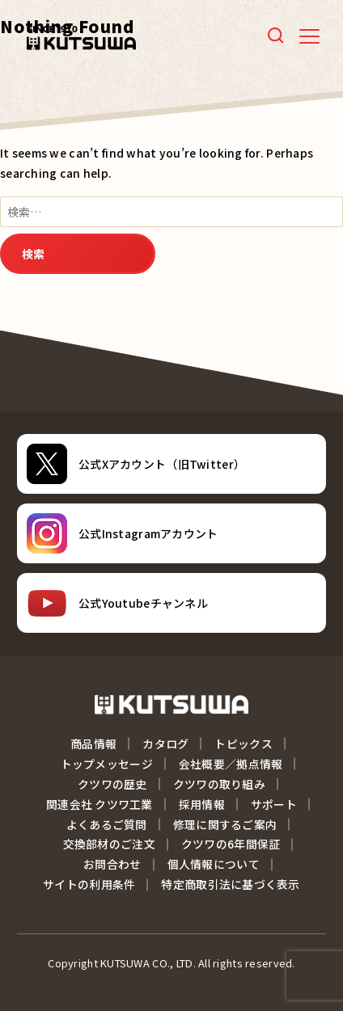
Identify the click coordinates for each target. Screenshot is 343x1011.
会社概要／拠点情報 (231, 764)
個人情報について (213, 864)
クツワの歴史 (112, 784)
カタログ (165, 743)
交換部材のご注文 (109, 844)
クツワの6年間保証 (231, 844)
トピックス (243, 743)
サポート (274, 804)
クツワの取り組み (219, 784)
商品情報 (93, 743)
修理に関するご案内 (225, 824)
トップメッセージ (107, 764)
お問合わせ (112, 864)
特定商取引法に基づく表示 (230, 884)
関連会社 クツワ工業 (99, 804)
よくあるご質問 (106, 824)
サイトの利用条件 (89, 884)
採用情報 (202, 804)
